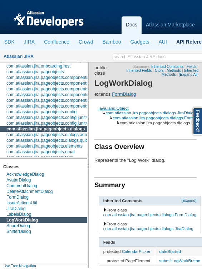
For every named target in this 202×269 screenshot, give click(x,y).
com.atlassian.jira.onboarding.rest (38, 66)
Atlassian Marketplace (170, 25)
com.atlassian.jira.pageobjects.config (41, 111)
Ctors (159, 71)
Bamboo (111, 42)
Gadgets (139, 42)
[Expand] (189, 200)
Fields (192, 67)
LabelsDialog (18, 214)
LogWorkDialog (22, 220)
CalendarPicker (136, 251)
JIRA (29, 42)
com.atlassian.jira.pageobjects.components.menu (53, 94)
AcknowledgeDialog (25, 174)
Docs (131, 25)
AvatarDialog (18, 180)
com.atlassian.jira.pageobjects (35, 71)
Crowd (86, 42)
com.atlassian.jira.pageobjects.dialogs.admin (49, 134)
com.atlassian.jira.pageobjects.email (40, 151)
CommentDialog (21, 185)
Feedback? (197, 121)
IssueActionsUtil (21, 202)
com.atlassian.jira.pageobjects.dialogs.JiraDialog (150, 112)
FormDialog (17, 197)
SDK (9, 42)
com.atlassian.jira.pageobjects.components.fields (53, 83)
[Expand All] (188, 74)
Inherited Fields (139, 71)
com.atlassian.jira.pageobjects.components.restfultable (58, 100)
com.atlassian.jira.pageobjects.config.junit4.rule (51, 123)
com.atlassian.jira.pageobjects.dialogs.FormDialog (150, 214)
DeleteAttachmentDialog (29, 191)
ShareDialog (18, 225)
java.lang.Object (114, 108)
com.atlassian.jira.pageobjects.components (47, 77)
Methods (174, 71)
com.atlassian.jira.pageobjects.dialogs (45, 128)
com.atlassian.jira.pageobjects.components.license (54, 88)
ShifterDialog (18, 231)
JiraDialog (15, 208)
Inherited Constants (167, 67)
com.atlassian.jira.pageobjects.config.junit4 (47, 117)
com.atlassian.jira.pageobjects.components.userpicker (57, 106)
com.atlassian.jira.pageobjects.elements (44, 146)
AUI (163, 42)
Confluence (56, 42)
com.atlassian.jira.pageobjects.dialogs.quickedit (51, 140)
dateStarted (170, 251)
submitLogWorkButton (180, 260)
